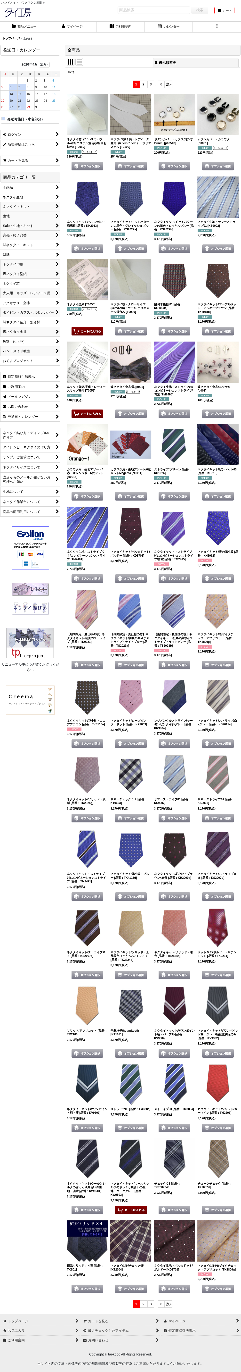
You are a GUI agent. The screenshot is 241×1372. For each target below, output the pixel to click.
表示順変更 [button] (165, 63)
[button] (217, 27)
